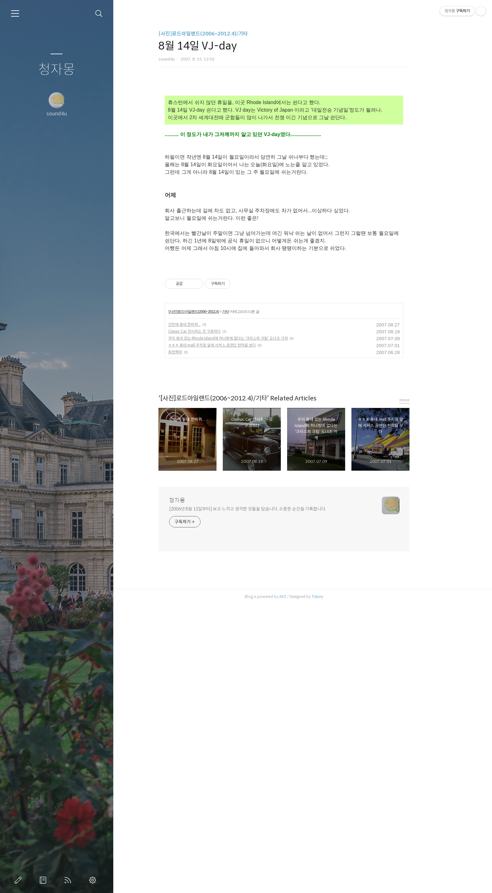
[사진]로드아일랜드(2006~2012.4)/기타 (221, 33)
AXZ (301, 596)
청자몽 (56, 69)
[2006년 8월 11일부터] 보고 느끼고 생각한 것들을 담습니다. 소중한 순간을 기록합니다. (266, 509)
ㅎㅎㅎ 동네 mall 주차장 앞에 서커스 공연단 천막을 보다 (230, 345)
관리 (93, 880)
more (423, 400)
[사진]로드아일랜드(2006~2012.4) (212, 311)
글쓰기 (19, 880)
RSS (69, 880)
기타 (244, 311)
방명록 (44, 880)
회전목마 (194, 352)
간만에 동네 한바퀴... (203, 324)
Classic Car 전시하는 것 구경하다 (213, 331)
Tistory (336, 596)
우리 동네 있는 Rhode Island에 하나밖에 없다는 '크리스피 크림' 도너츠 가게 (246, 338)
